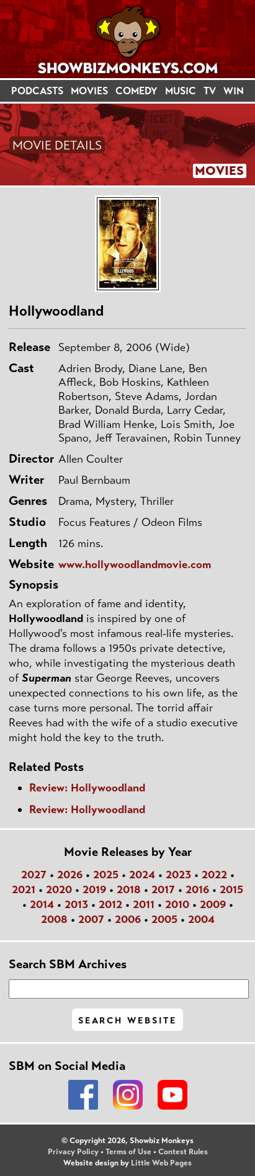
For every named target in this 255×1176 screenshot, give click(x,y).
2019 (94, 889)
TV (210, 91)
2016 (197, 889)
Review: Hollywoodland (87, 788)
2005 (164, 919)
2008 (54, 919)
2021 (23, 889)
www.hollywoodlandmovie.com (134, 564)
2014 (42, 904)
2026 (70, 874)
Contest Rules (183, 1152)
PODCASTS (37, 91)
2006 (128, 919)
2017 (163, 889)
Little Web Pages (161, 1163)
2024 (142, 874)
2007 (91, 919)
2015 (231, 889)
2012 (110, 904)
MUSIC (180, 91)
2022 (214, 874)
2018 (129, 889)
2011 (143, 904)
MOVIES (89, 91)
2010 (177, 904)
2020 (59, 889)
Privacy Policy (73, 1152)
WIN (233, 91)
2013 (76, 904)
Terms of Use (128, 1152)
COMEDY (136, 91)
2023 (178, 874)
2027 (34, 874)
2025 (106, 874)
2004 (201, 919)
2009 (213, 904)
